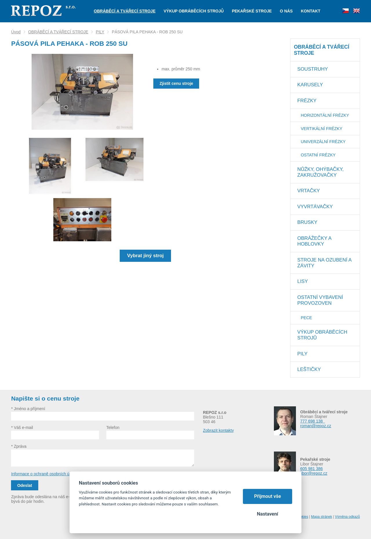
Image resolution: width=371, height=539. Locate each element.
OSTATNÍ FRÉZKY (318, 155)
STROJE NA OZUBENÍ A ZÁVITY (324, 262)
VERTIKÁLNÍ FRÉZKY (321, 128)
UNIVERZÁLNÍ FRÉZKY (323, 141)
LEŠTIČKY (309, 369)
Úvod (16, 32)
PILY (100, 32)
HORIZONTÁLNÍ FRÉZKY (325, 115)
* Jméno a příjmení (28, 408)
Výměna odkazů (347, 517)
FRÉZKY (307, 100)
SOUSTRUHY (312, 69)
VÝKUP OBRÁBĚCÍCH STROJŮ (322, 335)
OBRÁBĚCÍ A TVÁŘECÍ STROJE (58, 32)
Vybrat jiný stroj (145, 255)
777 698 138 (312, 421)
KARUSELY (310, 84)
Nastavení (267, 514)
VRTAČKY (308, 190)
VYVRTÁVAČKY (315, 206)
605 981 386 (311, 468)
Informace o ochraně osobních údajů (44, 474)
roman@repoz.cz (315, 425)
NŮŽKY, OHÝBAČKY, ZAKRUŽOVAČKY (320, 172)
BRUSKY (307, 222)
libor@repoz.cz (314, 473)
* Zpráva (18, 446)
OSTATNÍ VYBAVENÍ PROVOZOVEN (320, 300)
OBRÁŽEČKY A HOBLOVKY (314, 241)
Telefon (112, 427)
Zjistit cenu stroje (176, 83)
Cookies (302, 517)
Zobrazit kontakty (218, 430)
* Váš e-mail (22, 427)
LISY (302, 281)
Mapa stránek (321, 517)
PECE (306, 317)
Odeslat (24, 485)
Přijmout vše (267, 496)
